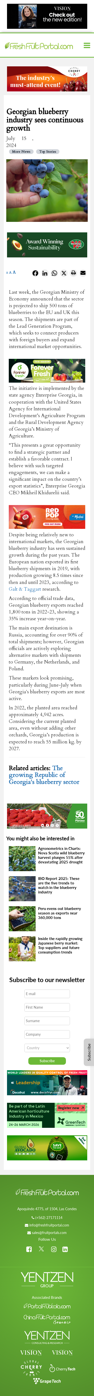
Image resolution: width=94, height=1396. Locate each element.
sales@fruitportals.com (49, 1232)
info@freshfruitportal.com (49, 1225)
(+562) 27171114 (48, 1217)
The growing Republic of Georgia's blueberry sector (44, 775)
